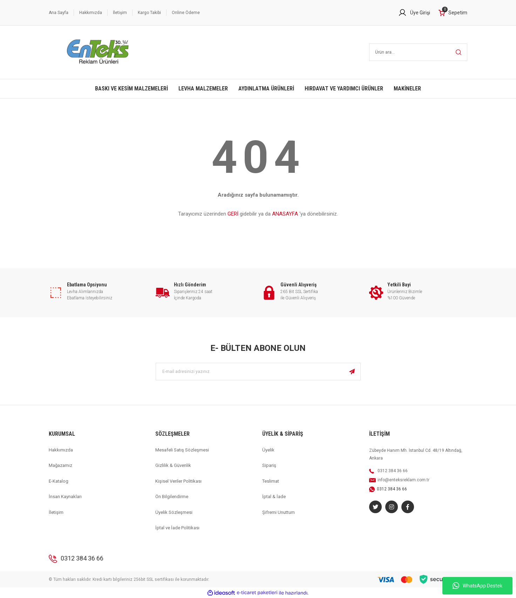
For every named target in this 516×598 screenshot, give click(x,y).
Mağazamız (60, 465)
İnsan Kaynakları (65, 496)
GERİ (233, 214)
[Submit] (352, 371)
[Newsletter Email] (258, 371)
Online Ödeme (186, 12)
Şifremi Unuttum (278, 512)
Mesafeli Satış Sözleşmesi (182, 450)
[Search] (418, 52)
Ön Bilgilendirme (171, 496)
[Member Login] (414, 12)
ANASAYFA (285, 214)
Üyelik (268, 450)
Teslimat (270, 481)
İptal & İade (274, 496)
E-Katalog (58, 481)
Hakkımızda (90, 12)
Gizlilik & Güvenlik (173, 465)
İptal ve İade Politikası (177, 527)
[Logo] (98, 52)
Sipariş (269, 465)
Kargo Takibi (149, 12)
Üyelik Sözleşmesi (173, 512)
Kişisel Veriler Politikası (178, 481)
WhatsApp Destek (477, 586)
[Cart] (453, 12)
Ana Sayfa (58, 12)
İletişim (120, 12)
